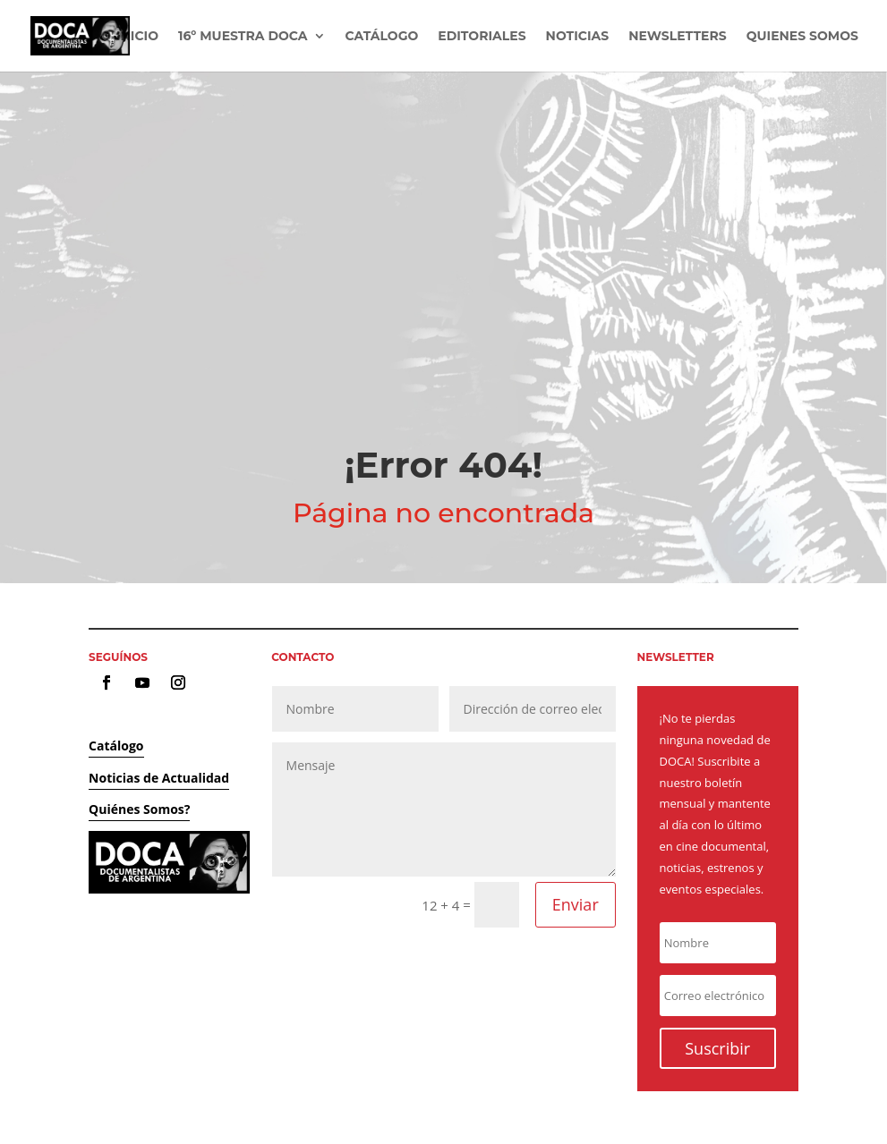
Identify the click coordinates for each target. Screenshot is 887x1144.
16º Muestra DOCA (243, 37)
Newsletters (677, 37)
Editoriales (481, 37)
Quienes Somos (802, 37)
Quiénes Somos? (139, 809)
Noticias (578, 37)
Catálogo (382, 37)
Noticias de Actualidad (159, 777)
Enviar (575, 904)
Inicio (137, 37)
